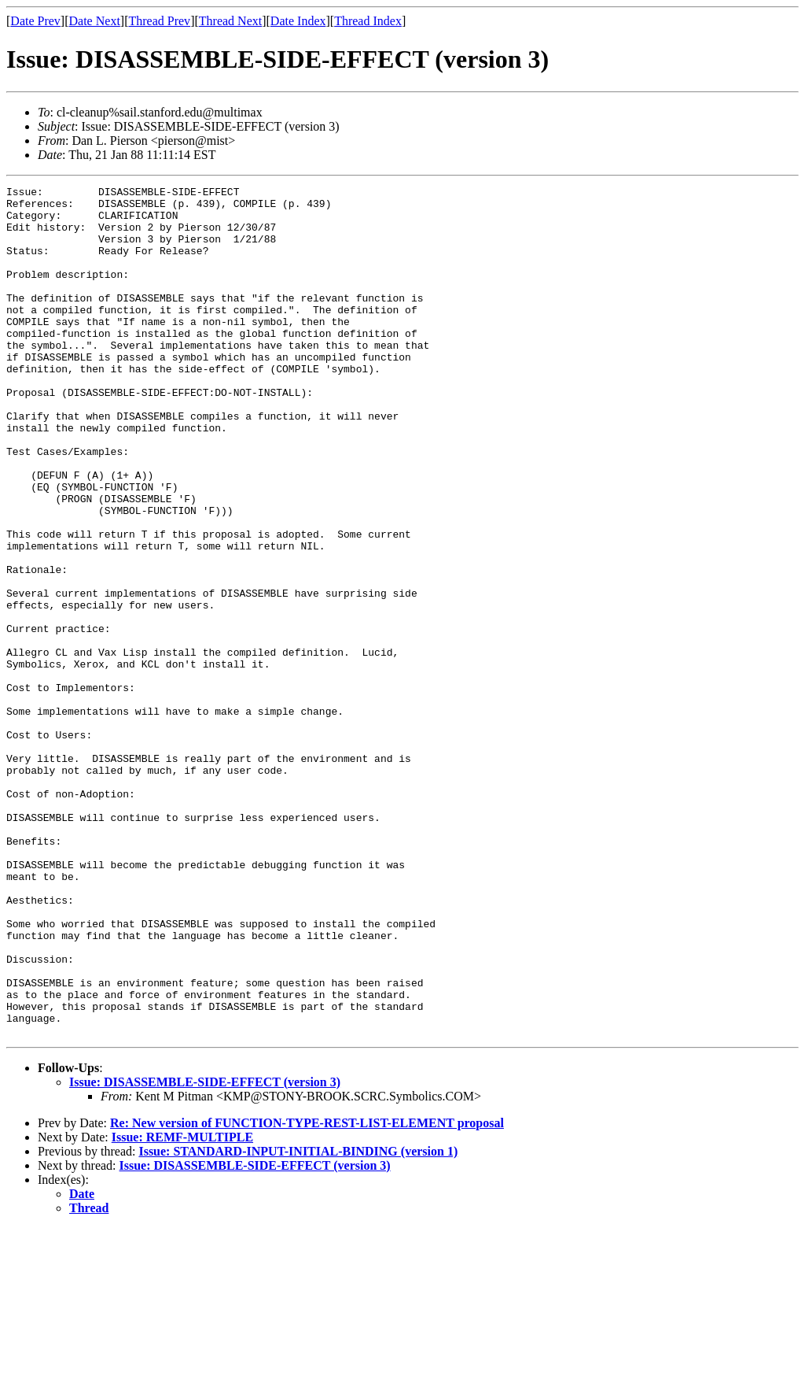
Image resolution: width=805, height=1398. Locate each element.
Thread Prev (159, 21)
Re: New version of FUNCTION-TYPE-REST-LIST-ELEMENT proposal (307, 1293)
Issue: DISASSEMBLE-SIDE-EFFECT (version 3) (204, 1252)
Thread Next (230, 21)
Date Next (94, 21)
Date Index (298, 21)
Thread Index (368, 21)
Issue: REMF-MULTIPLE (182, 1307)
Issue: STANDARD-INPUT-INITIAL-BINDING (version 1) (298, 1321)
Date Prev (35, 21)
